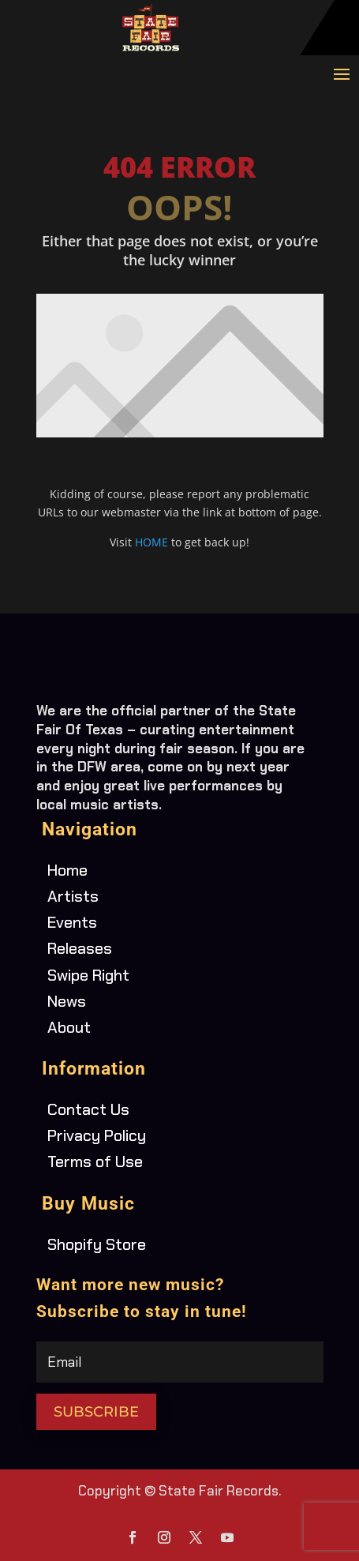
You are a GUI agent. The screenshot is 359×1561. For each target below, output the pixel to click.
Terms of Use (95, 1161)
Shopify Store (96, 1244)
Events (72, 922)
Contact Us (88, 1109)
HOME (151, 542)
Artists (73, 896)
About (69, 1027)
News (66, 1001)
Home (67, 870)
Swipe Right (88, 975)
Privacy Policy (96, 1135)
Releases (79, 948)
